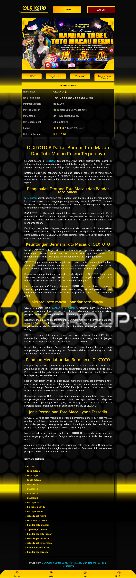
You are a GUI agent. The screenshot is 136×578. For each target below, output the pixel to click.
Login (85, 574)
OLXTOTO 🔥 (60, 91)
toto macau (30, 197)
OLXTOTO (51, 160)
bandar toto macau (63, 307)
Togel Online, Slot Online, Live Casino (73, 97)
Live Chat (119, 574)
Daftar (50, 574)
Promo (17, 574)
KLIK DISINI (59, 134)
